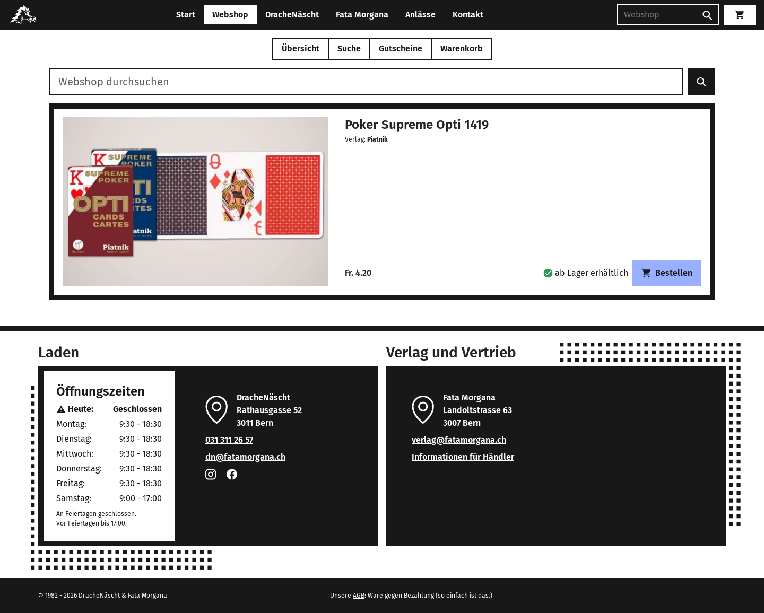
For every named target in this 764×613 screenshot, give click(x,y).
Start (185, 15)
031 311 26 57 (229, 440)
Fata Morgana (362, 15)
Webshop (230, 15)
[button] (585, 273)
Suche (349, 48)
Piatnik (377, 139)
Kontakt (468, 15)
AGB (358, 595)
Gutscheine (400, 48)
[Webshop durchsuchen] (366, 81)
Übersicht (300, 48)
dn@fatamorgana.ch (245, 457)
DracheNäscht (292, 15)
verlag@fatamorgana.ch (459, 440)
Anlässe (420, 15)
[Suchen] (656, 14)
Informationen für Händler (463, 457)
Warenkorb (461, 48)
